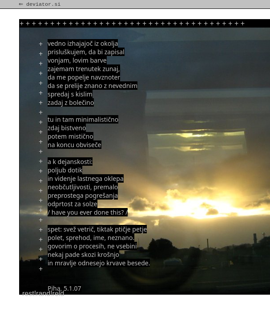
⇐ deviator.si (40, 4)
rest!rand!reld (43, 293)
